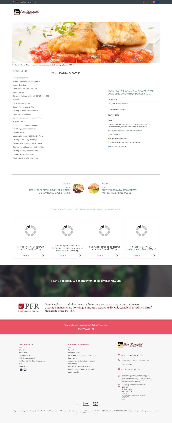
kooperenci (23, 366)
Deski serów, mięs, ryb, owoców (25, 89)
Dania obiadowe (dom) (21, 103)
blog (20, 364)
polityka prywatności (27, 358)
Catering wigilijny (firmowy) (23, 154)
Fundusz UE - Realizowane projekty (32, 361)
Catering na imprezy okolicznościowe (26, 111)
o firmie (22, 350)
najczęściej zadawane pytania (79, 366)
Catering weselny (19, 132)
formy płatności (74, 353)
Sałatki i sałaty (18, 92)
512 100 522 (26, 2)
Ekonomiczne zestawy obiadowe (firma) (28, 118)
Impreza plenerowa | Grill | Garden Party (28, 136)
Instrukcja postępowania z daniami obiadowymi (125, 131)
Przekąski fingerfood (20, 78)
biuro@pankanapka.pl (135, 369)
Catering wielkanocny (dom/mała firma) (27, 143)
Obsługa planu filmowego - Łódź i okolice (28, 147)
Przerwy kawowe (19, 121)
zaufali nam (23, 353)
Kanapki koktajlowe (20, 85)
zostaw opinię (73, 372)
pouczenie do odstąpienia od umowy (81, 369)
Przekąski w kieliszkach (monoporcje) (27, 81)
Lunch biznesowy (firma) (22, 114)
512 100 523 (144, 361)
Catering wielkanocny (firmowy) (25, 140)
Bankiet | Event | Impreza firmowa (25, 125)
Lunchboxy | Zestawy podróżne (24, 129)
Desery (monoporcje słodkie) (23, 107)
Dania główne (20, 65)
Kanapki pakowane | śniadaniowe (25, 158)
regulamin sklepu (25, 355)
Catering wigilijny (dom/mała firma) (26, 151)
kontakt (71, 350)
